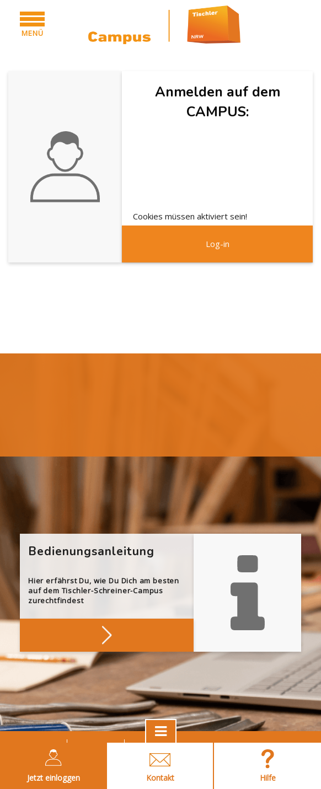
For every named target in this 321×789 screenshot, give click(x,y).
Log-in (217, 243)
